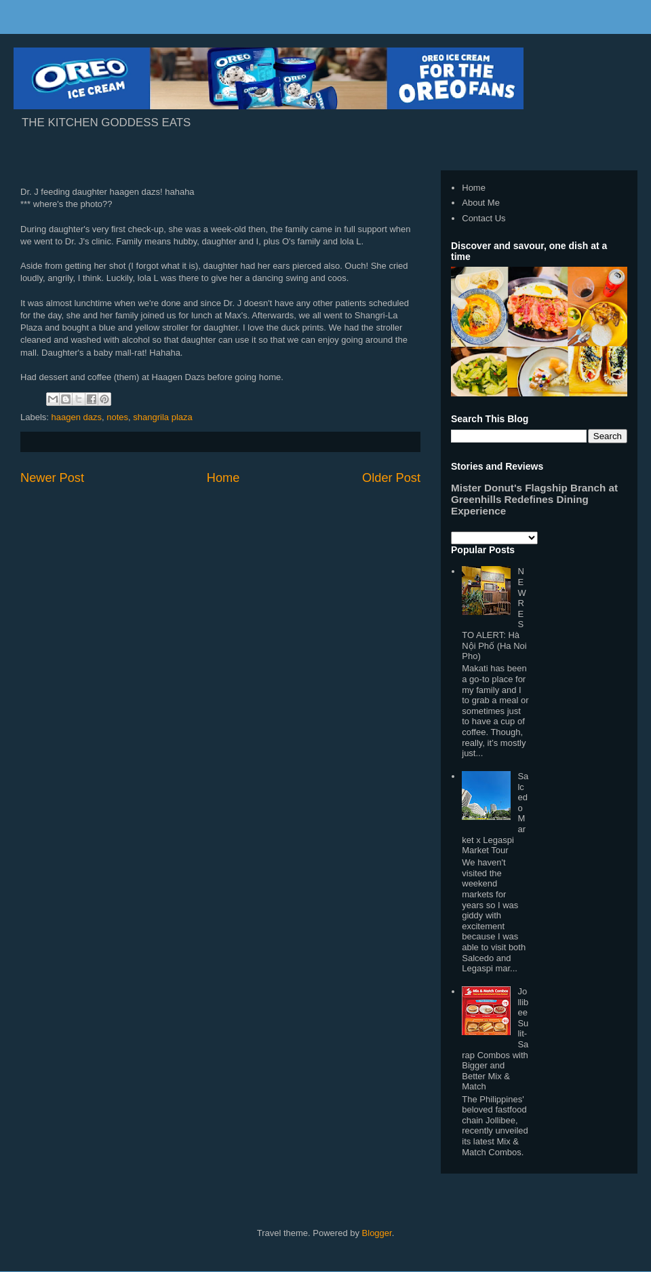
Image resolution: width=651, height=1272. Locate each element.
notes (117, 417)
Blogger (377, 1233)
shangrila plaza (162, 417)
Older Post (391, 478)
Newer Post (52, 478)
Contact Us (483, 218)
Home (223, 478)
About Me (481, 203)
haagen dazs (77, 417)
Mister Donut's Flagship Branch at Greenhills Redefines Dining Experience (534, 499)
